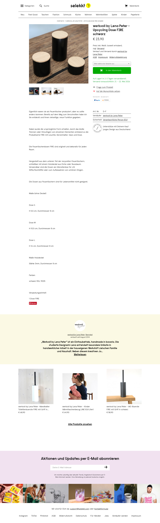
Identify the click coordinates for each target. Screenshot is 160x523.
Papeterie (135, 15)
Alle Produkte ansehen (80, 424)
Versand (100, 49)
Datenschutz (81, 516)
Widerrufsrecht (65, 516)
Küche (78, 15)
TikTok (34, 516)
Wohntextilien (102, 15)
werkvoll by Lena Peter (113, 116)
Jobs (107, 516)
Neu (22, 15)
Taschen (45, 15)
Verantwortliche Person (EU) (115, 120)
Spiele (114, 15)
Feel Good (32, 15)
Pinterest (44, 516)
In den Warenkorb (113, 70)
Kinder (124, 15)
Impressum (136, 516)
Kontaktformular (101, 509)
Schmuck (67, 15)
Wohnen (88, 15)
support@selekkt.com (79, 509)
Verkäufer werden (120, 516)
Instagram (23, 516)
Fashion (56, 15)
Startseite (60, 21)
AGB (54, 516)
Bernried (89, 335)
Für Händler (95, 516)
